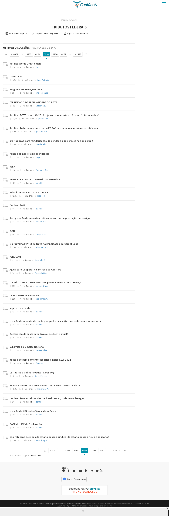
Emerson (40, 363)
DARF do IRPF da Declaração (26, 424)
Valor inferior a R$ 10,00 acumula (29, 192)
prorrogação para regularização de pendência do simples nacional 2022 (51, 140)
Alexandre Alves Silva (43, 389)
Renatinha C (40, 260)
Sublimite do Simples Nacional (27, 346)
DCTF (13, 230)
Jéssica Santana (44, 119)
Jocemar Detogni (42, 131)
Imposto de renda (20, 308)
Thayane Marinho (42, 234)
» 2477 (77, 54)
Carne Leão (16, 76)
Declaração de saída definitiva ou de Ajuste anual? (39, 333)
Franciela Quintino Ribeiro (41, 273)
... (22, 54)
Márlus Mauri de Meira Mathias (42, 299)
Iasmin (38, 402)
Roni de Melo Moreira (42, 222)
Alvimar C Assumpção (42, 247)
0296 (55, 54)
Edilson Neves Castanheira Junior (42, 106)
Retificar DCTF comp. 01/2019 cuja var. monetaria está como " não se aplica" (54, 115)
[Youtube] (80, 470)
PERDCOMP (16, 256)
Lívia (38, 67)
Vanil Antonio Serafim (43, 80)
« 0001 (14, 54)
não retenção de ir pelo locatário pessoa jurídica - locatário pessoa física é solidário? (59, 436)
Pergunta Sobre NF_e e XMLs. (26, 89)
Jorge (38, 157)
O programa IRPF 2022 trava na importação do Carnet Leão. (44, 243)
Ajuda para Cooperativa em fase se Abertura (35, 269)
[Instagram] (63, 470)
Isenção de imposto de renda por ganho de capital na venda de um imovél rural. (56, 321)
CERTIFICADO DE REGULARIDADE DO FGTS (33, 102)
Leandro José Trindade (42, 440)
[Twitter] (74, 470)
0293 (29, 54)
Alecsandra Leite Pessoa (42, 286)
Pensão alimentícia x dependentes (29, 153)
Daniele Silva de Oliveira (42, 350)
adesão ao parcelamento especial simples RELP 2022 (40, 359)
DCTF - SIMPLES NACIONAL (25, 295)
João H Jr (39, 183)
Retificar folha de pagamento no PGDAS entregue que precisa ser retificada (54, 128)
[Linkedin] (86, 470)
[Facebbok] (68, 470)
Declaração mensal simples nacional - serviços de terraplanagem (47, 398)
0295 (46, 54)
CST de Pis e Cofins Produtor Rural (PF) (32, 372)
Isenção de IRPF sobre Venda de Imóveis (33, 411)
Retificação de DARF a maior (26, 63)
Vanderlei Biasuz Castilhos (42, 170)
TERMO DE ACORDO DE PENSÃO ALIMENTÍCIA (35, 179)
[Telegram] (92, 471)
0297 (63, 54)
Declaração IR (17, 205)
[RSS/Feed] (101, 470)
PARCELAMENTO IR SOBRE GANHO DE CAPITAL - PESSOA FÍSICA (45, 385)
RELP (12, 166)
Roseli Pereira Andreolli (41, 376)
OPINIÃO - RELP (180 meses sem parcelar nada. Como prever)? (45, 282)
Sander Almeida (42, 144)
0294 (37, 54)
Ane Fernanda (42, 93)
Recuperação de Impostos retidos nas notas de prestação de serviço (50, 218)
